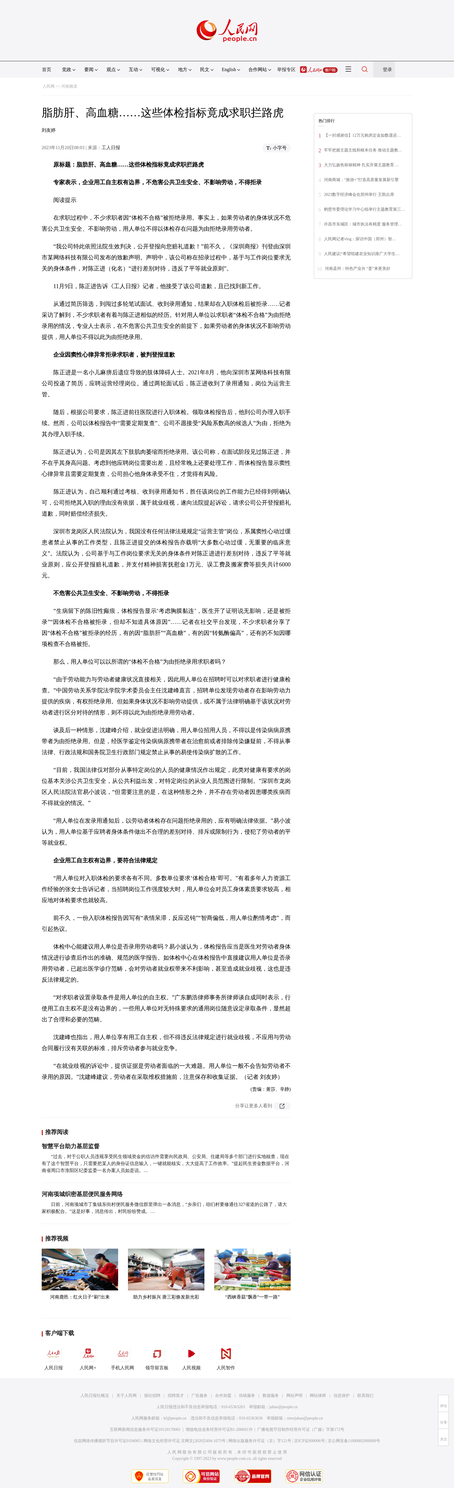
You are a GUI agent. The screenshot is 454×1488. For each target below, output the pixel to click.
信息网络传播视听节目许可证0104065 (107, 1441)
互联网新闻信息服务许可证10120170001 (145, 1429)
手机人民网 (122, 1356)
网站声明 (294, 1395)
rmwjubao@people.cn (305, 1418)
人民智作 (226, 1356)
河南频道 (69, 86)
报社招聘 (152, 1395)
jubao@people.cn (283, 1407)
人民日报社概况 (94, 1395)
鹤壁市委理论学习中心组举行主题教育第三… (364, 209)
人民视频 (191, 1356)
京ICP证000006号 (309, 1441)
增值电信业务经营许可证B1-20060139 (219, 1429)
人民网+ (88, 1356)
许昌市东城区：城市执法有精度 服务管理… (363, 224)
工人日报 (111, 147)
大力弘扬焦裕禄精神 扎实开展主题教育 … (361, 165)
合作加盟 (223, 1395)
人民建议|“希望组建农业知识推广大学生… (362, 254)
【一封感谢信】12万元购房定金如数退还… (362, 135)
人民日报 (53, 1356)
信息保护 (342, 1395)
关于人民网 (126, 1395)
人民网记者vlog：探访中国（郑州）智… (360, 239)
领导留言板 (157, 1356)
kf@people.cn (175, 1418)
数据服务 (271, 1395)
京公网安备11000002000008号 (354, 1441)
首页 (46, 69)
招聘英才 (176, 1395)
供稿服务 (247, 1395)
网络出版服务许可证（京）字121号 (259, 1441)
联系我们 (365, 1395)
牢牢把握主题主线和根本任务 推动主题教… (363, 150)
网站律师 (318, 1395)
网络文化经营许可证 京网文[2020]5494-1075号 (185, 1441)
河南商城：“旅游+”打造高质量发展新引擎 (361, 180)
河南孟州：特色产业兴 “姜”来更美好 (357, 268)
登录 (387, 69)
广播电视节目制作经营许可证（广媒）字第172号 (300, 1429)
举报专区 (286, 69)
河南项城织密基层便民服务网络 (82, 1194)
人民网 (49, 86)
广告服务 (199, 1395)
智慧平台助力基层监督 (71, 1146)
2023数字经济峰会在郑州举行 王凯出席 (359, 194)
